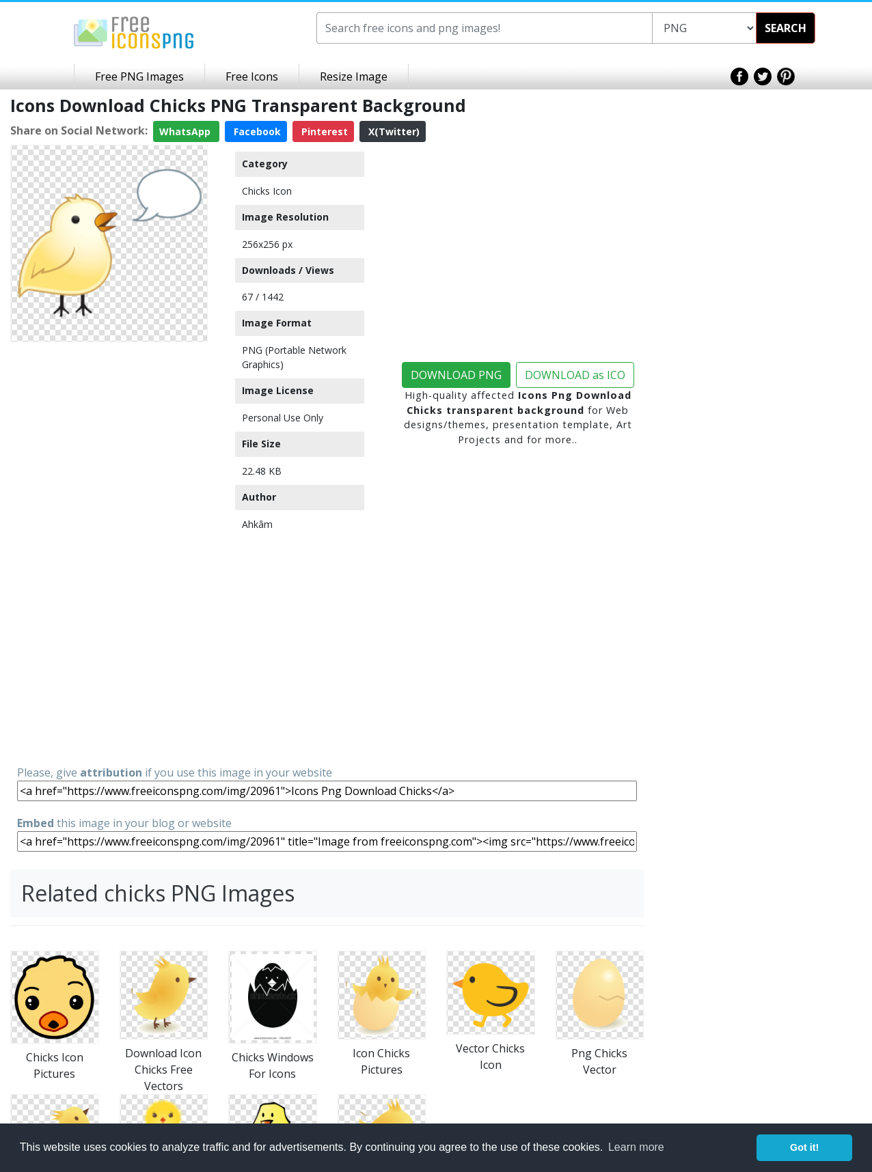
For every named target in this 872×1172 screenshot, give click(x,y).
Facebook (256, 131)
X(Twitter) (393, 131)
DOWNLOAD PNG (456, 374)
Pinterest (323, 131)
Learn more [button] (636, 1147)
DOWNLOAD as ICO (575, 374)
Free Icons (252, 76)
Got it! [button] (804, 1147)
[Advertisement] (109, 552)
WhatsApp (186, 131)
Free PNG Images (139, 76)
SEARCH (785, 28)
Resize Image (353, 76)
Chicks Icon (267, 190)
